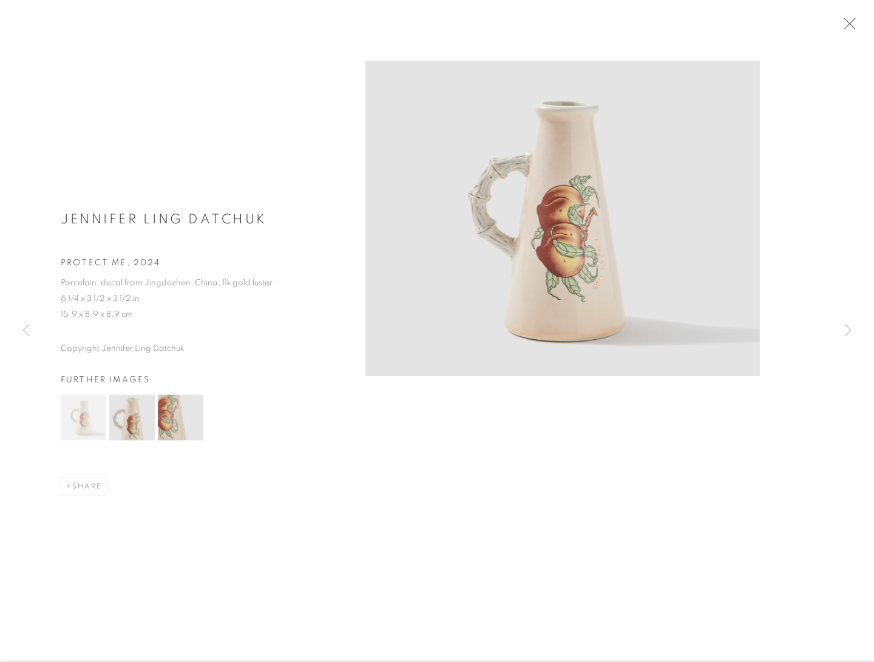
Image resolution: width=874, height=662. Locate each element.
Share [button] (87, 492)
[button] (83, 423)
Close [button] (853, 27)
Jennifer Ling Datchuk (164, 224)
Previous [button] (26, 331)
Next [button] (848, 331)
